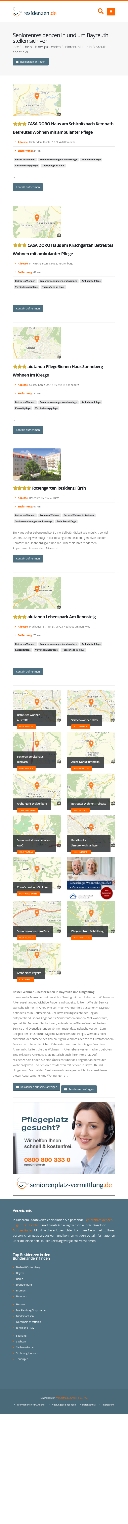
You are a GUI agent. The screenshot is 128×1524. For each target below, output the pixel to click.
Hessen (20, 1304)
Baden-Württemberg (28, 1267)
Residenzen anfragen (30, 61)
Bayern (20, 1273)
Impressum (107, 1404)
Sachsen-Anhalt (25, 1347)
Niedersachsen (25, 1316)
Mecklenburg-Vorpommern (32, 1310)
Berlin (19, 1279)
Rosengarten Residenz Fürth (59, 488)
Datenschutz (88, 1404)
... (14, 177)
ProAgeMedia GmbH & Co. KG (71, 1397)
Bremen (21, 1290)
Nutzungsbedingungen (63, 1404)
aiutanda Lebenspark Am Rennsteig (62, 617)
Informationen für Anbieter (30, 1404)
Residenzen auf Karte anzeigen (36, 1087)
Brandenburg (24, 1284)
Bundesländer (23, 1230)
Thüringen (22, 1359)
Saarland (21, 1335)
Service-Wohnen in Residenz (79, 515)
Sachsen (21, 1341)
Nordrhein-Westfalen (28, 1322)
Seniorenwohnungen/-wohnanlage (58, 159)
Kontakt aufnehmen (28, 187)
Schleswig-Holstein (27, 1353)
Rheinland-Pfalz (25, 1327)
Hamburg (21, 1296)
